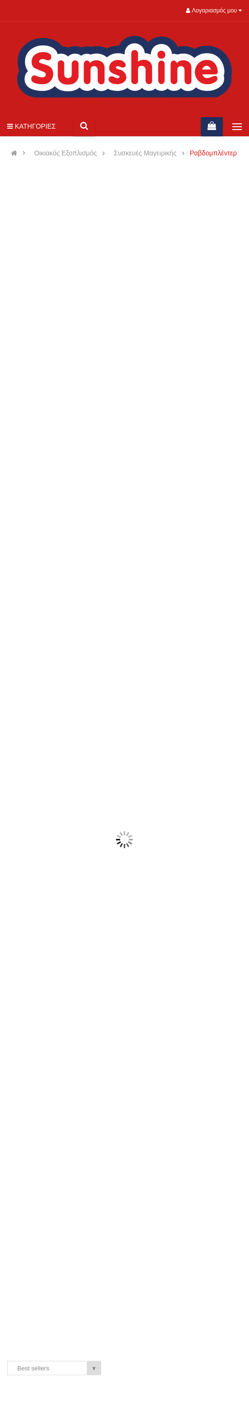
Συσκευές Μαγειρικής (145, 153)
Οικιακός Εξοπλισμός (65, 153)
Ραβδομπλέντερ (213, 153)
